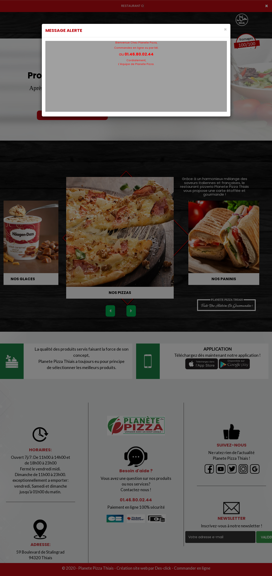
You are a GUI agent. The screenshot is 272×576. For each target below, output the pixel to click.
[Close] (225, 29)
